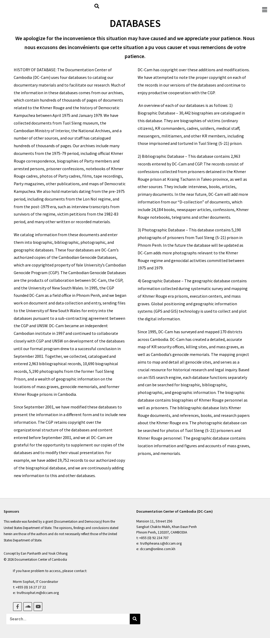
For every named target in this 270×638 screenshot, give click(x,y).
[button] (264, 9)
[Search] (135, 619)
